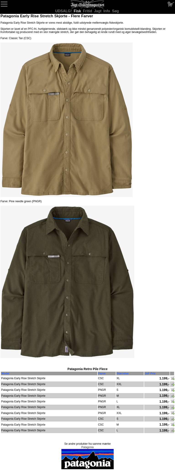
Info (107, 11)
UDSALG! (64, 11)
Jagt (98, 11)
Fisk (78, 11)
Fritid (88, 11)
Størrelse (123, 373)
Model (5, 373)
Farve (102, 373)
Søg (115, 11)
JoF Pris (150, 373)
